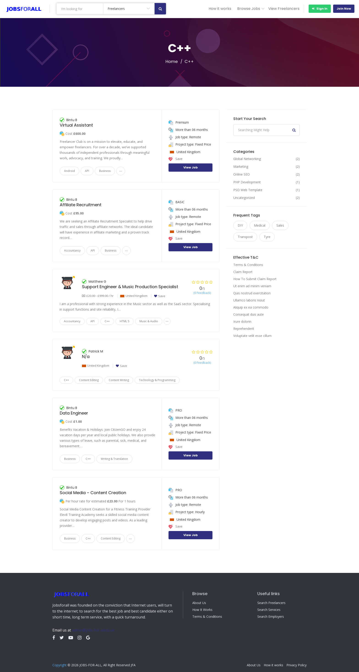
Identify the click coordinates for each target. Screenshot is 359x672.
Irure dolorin (242, 321)
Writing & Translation (114, 459)
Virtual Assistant (76, 125)
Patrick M (96, 351)
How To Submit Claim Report (255, 279)
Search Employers (270, 616)
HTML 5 (124, 321)
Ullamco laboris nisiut (249, 300)
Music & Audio (148, 321)
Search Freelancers (271, 603)
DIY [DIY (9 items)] (240, 225)
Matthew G (97, 281)
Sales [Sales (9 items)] (280, 225)
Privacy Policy (296, 665)
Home (172, 62)
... (120, 170)
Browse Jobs (248, 8)
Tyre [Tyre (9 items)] (267, 237)
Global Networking (247, 158)
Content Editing (89, 380)
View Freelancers (283, 8)
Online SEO (241, 174)
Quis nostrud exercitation (252, 293)
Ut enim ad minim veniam (252, 286)
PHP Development (247, 182)
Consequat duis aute (248, 314)
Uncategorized (244, 197)
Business (105, 171)
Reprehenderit (243, 328)
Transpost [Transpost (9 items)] (245, 237)
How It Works (202, 610)
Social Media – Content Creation (93, 493)
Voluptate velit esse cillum (252, 335)
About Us (199, 603)
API (87, 171)
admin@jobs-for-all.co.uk (93, 630)
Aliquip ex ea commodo (250, 307)
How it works (220, 8)
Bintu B (71, 120)
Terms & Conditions (248, 265)
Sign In (319, 8)
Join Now (344, 8)
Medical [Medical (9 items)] (259, 225)
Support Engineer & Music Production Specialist (130, 287)
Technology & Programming (157, 380)
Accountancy (72, 250)
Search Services (268, 610)
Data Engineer (74, 413)
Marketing (240, 166)
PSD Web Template (247, 190)
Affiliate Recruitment (80, 205)
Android (69, 171)
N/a (86, 356)
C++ (107, 321)
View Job (190, 167)
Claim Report (243, 272)
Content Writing (119, 380)
